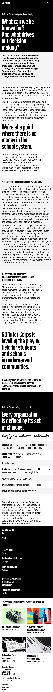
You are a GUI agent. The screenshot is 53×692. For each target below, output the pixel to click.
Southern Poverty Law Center (29, 602)
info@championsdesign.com (11, 678)
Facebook (5, 684)
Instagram (5, 686)
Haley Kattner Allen (9, 566)
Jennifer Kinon (7, 550)
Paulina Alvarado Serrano (12, 558)
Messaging (6, 578)
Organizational (8, 581)
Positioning (16, 578)
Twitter (4, 689)
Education (6, 590)
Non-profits (15, 590)
